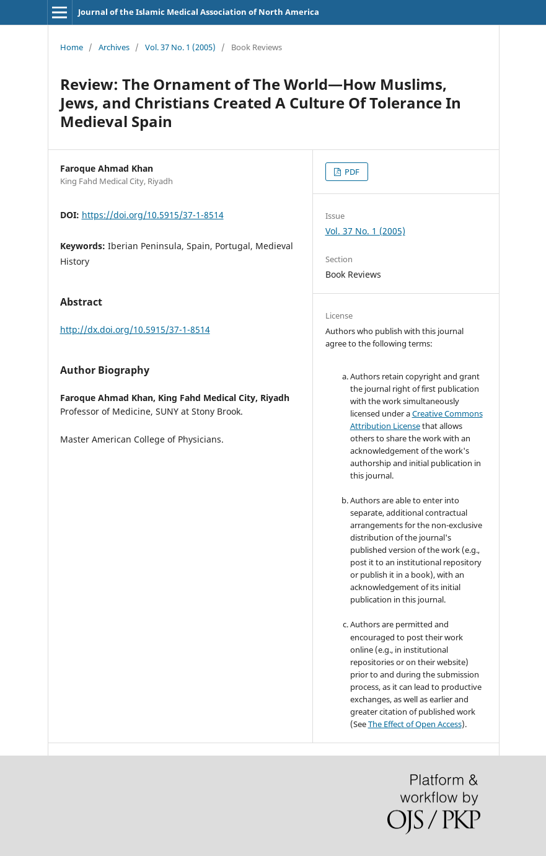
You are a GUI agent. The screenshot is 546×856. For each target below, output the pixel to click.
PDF (351, 171)
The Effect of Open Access (415, 724)
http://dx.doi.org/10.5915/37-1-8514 (135, 329)
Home (71, 47)
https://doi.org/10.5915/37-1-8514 (153, 215)
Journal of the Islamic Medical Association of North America (198, 11)
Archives (114, 47)
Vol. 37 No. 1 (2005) (180, 47)
